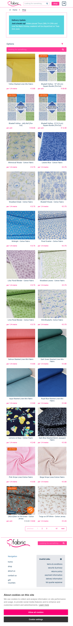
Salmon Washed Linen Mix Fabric (20, 359)
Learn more (44, 605)
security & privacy (55, 568)
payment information (53, 575)
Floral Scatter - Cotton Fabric (52, 241)
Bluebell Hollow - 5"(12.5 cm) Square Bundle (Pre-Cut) (52, 124)
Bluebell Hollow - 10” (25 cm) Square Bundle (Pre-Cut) (52, 85)
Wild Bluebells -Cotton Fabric (52, 320)
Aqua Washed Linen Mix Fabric (21, 399)
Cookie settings (36, 619)
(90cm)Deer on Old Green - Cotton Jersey (21, 518)
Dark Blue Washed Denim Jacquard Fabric (52, 439)
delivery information (54, 579)
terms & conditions (54, 564)
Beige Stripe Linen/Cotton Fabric (52, 477)
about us (11, 571)
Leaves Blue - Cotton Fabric (52, 163)
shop (55, 4)
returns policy (56, 571)
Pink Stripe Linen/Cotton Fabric (21, 477)
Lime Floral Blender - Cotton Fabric (21, 320)
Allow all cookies (35, 612)
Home (15, 10)
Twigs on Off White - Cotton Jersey (52, 517)
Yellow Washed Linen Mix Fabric (21, 84)
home (10, 562)
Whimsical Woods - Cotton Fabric (20, 163)
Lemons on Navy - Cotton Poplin (21, 438)
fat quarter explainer (54, 582)
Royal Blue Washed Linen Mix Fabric (52, 400)
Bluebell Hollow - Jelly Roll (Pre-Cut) (21, 124)
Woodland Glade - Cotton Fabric (21, 202)
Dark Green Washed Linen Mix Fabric (52, 360)
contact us (12, 576)
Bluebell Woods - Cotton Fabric (52, 202)
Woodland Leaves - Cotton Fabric (52, 281)
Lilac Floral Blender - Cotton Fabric (21, 281)
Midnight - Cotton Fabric (21, 241)
